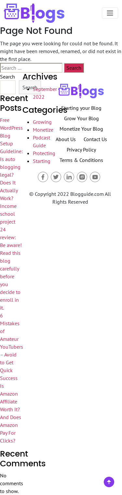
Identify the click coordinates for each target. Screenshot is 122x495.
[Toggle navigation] (110, 13)
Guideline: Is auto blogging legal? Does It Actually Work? (11, 174)
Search (7, 76)
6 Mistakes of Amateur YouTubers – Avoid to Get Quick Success (11, 346)
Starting (41, 161)
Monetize (43, 129)
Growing (42, 122)
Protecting (44, 153)
